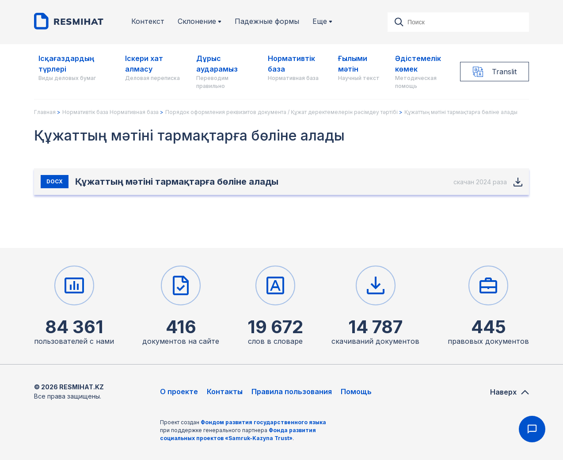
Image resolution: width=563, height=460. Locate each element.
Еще (322, 21)
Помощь (356, 391)
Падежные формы (267, 21)
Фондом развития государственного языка (263, 422)
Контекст (147, 21)
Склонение (199, 21)
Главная (45, 112)
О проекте (179, 391)
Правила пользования (291, 391)
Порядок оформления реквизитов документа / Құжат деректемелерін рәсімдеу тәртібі (281, 112)
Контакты (225, 391)
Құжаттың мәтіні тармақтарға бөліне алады (460, 112)
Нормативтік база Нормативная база (110, 112)
